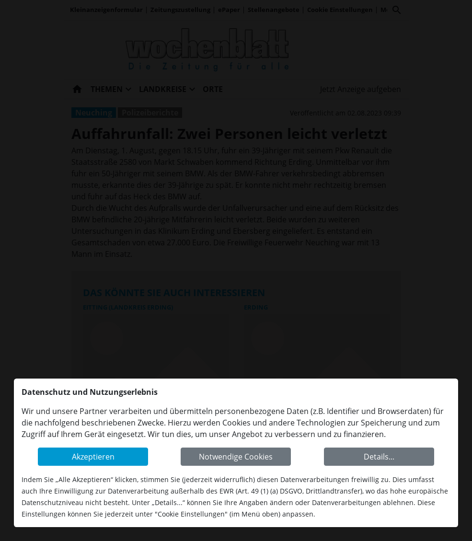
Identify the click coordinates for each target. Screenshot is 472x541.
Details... (379, 456)
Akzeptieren (93, 456)
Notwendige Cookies (236, 456)
